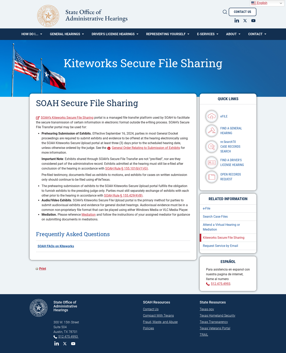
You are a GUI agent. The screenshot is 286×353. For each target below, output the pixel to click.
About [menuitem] (231, 35)
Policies (148, 328)
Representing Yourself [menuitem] (165, 35)
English (259, 3)
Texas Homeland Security (217, 315)
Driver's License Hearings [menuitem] (113, 35)
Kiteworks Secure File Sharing (223, 238)
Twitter (65, 344)
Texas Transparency (214, 322)
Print (42, 269)
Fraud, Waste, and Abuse (160, 322)
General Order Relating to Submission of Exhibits (146, 148)
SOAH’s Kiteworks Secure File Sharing (67, 117)
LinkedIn (56, 344)
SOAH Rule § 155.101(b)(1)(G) (126, 168)
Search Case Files (215, 216)
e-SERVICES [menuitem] (205, 35)
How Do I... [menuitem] (30, 35)
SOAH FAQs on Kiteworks (56, 246)
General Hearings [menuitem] (65, 35)
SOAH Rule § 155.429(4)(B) (123, 195)
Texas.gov (207, 309)
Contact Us (242, 12)
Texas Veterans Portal (215, 328)
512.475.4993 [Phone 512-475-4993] (68, 336)
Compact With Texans (158, 315)
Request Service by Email (220, 246)
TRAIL (204, 335)
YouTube (73, 344)
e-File (206, 208)
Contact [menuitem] (255, 35)
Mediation (89, 214)
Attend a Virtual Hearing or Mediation (221, 227)
